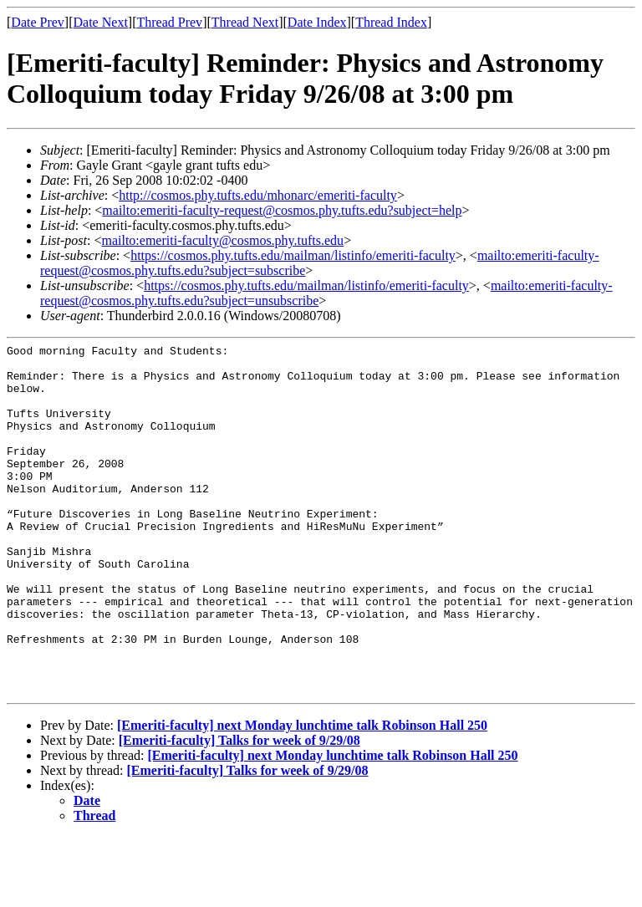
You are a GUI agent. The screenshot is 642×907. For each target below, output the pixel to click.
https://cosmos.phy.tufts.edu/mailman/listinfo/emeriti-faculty (293, 255)
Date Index (317, 22)
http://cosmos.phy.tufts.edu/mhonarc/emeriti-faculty (258, 195)
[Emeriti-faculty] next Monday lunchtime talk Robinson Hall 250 (302, 795)
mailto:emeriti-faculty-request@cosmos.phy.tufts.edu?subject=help (281, 210)
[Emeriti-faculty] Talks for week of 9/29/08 (239, 810)
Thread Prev (169, 22)
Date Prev (37, 22)
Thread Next (244, 22)
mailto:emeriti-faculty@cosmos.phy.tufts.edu (222, 240)
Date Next (101, 22)
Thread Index (391, 22)
